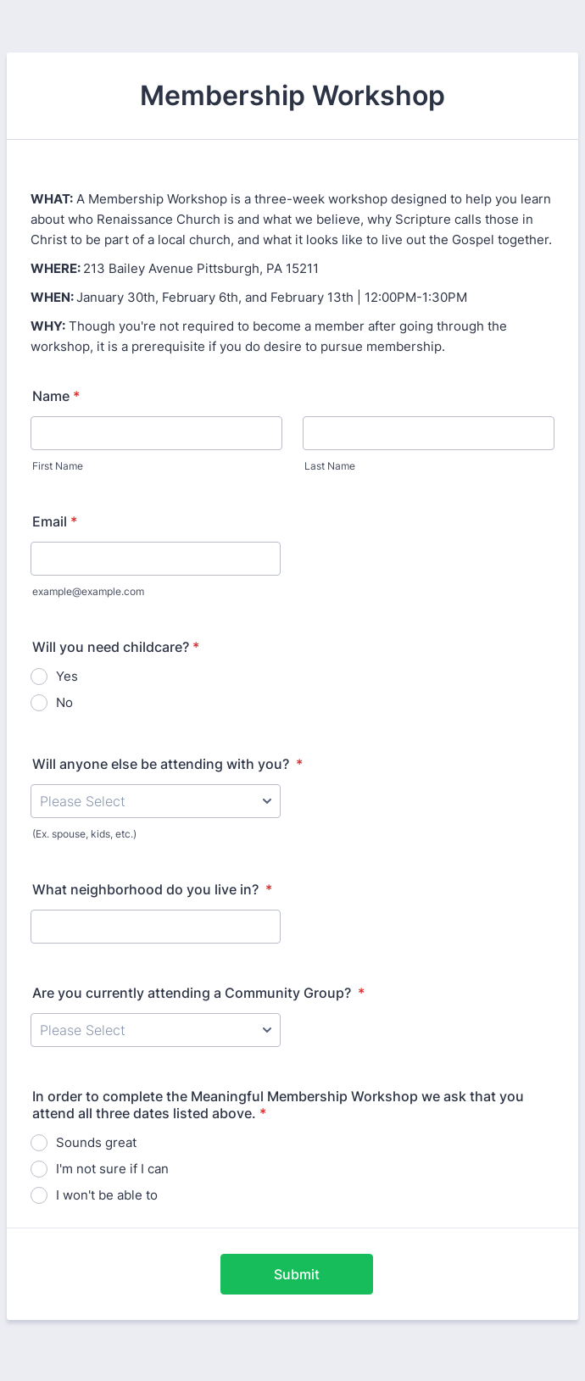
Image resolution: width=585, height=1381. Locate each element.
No (64, 702)
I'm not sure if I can (112, 1169)
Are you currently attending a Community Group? (198, 992)
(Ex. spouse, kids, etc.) (84, 833)
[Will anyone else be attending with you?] (156, 801)
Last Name (329, 465)
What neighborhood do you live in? (152, 889)
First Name (57, 465)
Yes (67, 676)
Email (54, 521)
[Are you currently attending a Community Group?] (156, 1030)
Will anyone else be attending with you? (167, 763)
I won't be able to (107, 1195)
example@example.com (88, 591)
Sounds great (96, 1142)
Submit (297, 1274)
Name (56, 395)
